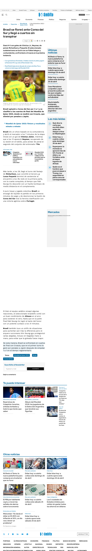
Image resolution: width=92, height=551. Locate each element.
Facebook (8, 534)
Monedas (50, 215)
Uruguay (85, 19)
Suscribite (35, 368)
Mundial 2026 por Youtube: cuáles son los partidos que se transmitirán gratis (40, 156)
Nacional (39, 544)
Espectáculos (38, 547)
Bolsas (55, 215)
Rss (61, 547)
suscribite (81, 14)
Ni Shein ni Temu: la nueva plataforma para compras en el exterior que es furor (56, 60)
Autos (26, 547)
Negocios (62, 19)
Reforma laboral (80, 10)
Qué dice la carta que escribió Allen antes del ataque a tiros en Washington (59, 128)
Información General (12, 547)
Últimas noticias (20, 541)
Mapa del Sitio (72, 547)
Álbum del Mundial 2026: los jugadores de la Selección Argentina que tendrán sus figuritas (34, 406)
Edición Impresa (73, 544)
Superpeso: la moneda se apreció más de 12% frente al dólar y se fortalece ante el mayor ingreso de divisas (59, 155)
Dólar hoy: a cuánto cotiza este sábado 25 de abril (34, 501)
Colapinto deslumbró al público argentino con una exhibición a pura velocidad (17, 157)
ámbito (5, 24)
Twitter (4, 534)
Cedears (67, 215)
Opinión (73, 19)
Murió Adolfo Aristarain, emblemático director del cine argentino (55, 106)
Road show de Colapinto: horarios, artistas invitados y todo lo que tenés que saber (12, 406)
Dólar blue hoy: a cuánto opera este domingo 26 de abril (56, 70)
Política (51, 19)
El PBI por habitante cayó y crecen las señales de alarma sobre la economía (11, 503)
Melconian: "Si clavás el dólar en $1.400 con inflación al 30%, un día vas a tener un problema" (13, 518)
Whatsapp (27, 534)
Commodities (61, 215)
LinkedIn (17, 534)
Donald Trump (23, 10)
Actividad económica (43, 10)
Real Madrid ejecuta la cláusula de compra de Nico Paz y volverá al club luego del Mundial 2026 (23, 67)
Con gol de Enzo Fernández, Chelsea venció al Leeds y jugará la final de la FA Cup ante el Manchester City (24, 62)
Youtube (22, 534)
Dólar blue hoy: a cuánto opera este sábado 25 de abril (32, 518)
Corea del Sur (8, 359)
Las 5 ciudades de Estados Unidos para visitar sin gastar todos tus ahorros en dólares (56, 503)
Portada (6, 541)
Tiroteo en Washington (66, 10)
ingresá (88, 14)
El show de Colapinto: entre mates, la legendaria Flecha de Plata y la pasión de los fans (62, 417)
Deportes (14, 24)
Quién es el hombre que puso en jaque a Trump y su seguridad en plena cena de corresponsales (59, 173)
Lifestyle (28, 544)
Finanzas (41, 19)
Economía (29, 19)
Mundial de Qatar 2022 (24, 24)
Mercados (83, 541)
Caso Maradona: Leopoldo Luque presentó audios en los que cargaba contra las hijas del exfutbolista (56, 91)
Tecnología (52, 547)
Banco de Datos (69, 541)
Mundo (49, 544)
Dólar (14, 10)
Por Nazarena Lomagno (9, 526)
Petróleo (55, 10)
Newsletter (88, 19)
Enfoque (32, 10)
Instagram (13, 534)
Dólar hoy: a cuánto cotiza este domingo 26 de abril (56, 79)
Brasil (34, 355)
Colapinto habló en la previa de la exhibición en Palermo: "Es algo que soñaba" (63, 397)
